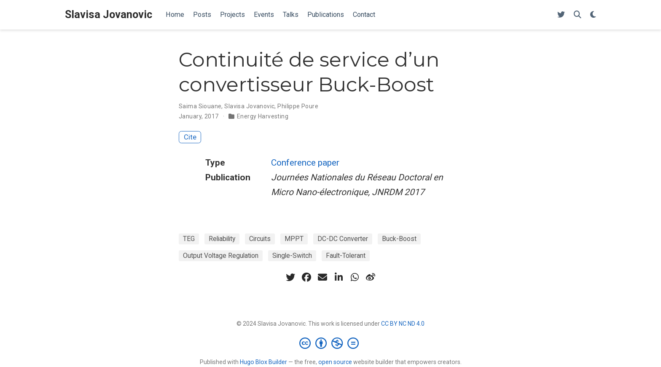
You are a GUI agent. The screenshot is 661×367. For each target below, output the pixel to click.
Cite (190, 137)
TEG (189, 239)
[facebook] (306, 277)
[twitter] (290, 277)
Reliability (222, 239)
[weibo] (370, 277)
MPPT (294, 239)
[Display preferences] (593, 15)
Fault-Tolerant (345, 256)
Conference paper (305, 163)
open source (335, 362)
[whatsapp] (354, 277)
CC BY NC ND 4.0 (403, 323)
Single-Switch (292, 256)
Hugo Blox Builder (263, 362)
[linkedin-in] (338, 277)
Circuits (260, 239)
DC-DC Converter (342, 239)
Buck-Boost (399, 239)
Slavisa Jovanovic (108, 14)
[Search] (577, 15)
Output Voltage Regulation (220, 256)
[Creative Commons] (330, 343)
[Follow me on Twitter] (561, 15)
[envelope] (322, 277)
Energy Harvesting (262, 116)
